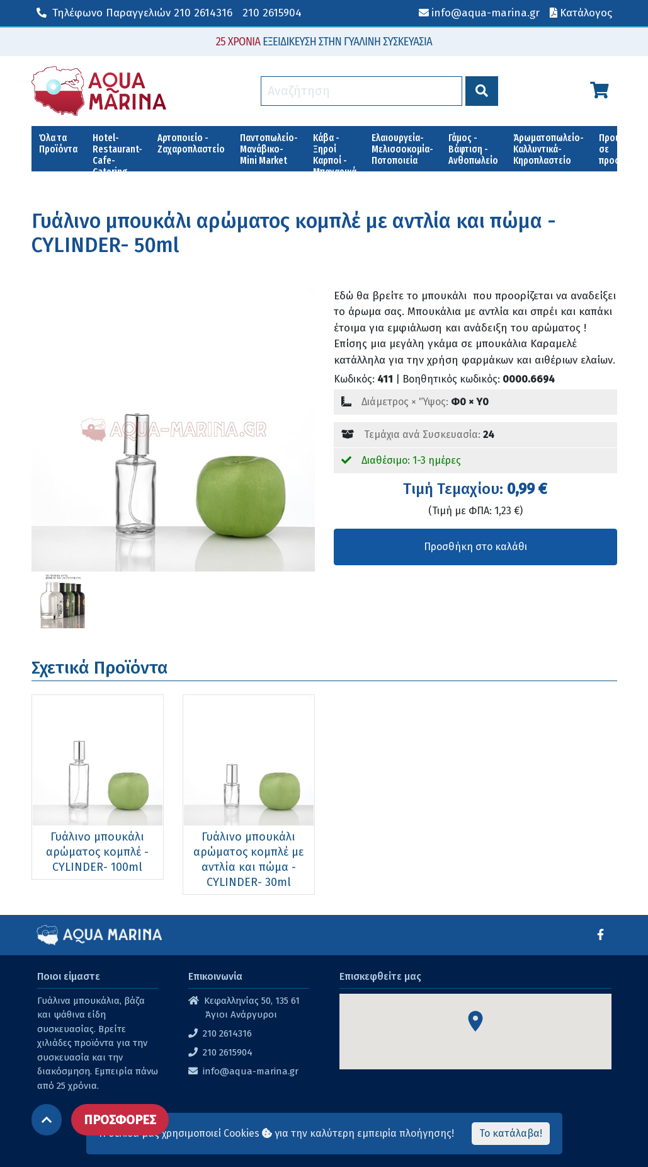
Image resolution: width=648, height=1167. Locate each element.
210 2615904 (272, 13)
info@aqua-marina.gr (250, 1071)
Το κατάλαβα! (510, 1133)
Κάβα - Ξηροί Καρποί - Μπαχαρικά (334, 151)
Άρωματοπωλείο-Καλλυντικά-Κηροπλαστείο (548, 149)
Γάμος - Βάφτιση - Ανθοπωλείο (473, 149)
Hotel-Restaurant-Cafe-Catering (117, 151)
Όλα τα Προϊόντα (58, 143)
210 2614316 (134, 13)
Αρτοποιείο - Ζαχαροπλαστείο (191, 143)
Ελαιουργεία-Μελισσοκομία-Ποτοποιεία (402, 149)
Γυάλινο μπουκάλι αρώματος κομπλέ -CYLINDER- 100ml (97, 852)
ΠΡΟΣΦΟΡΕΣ (120, 1119)
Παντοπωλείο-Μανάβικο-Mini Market (269, 149)
